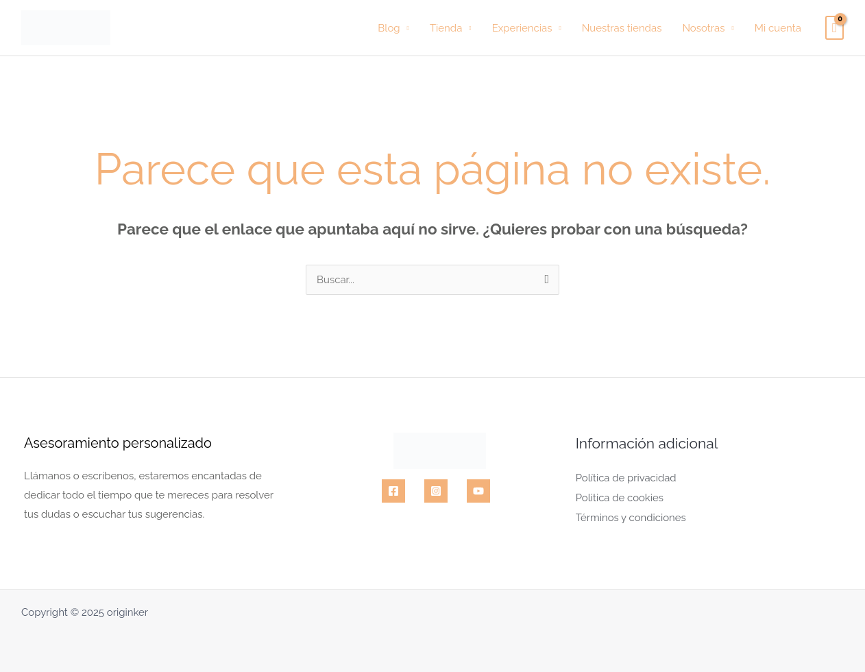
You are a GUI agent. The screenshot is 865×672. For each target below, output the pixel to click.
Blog (389, 28)
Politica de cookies (620, 496)
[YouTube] (478, 491)
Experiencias (522, 28)
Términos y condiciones (631, 515)
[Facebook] (393, 491)
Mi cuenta (778, 28)
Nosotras (703, 28)
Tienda (446, 28)
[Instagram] (436, 491)
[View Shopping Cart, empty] (834, 28)
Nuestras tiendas (622, 28)
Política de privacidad (626, 477)
